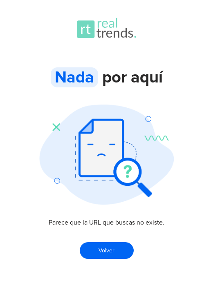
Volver (106, 250)
